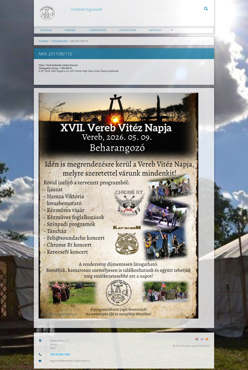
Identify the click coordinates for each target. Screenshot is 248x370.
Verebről (70, 31)
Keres (206, 9)
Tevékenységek (97, 31)
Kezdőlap (46, 31)
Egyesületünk (127, 31)
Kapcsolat (155, 31)
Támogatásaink (59, 42)
